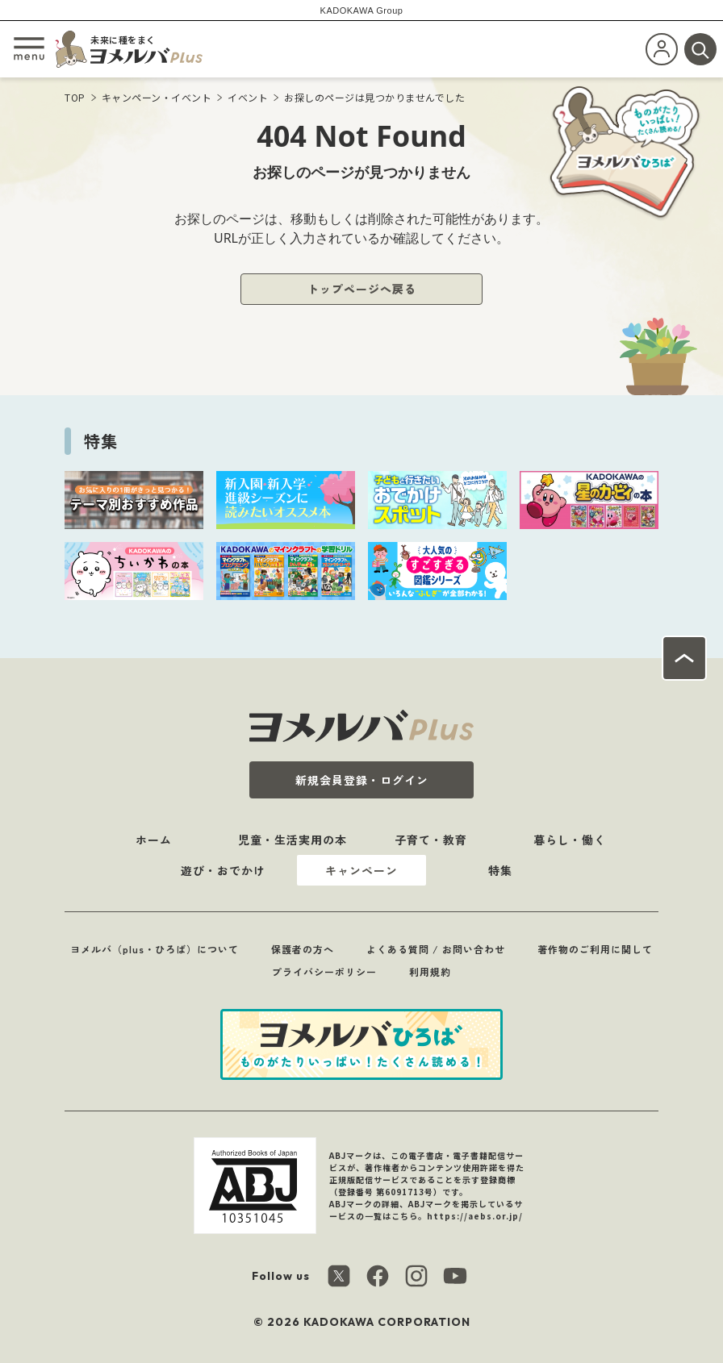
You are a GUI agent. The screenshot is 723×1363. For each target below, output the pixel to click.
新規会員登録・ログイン (361, 780)
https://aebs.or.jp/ (475, 1216)
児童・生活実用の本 (292, 840)
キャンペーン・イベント (157, 97)
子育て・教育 (431, 840)
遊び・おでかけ (223, 870)
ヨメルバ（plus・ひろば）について (154, 949)
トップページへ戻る (361, 289)
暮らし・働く (569, 840)
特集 (500, 870)
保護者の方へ (302, 949)
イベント (248, 97)
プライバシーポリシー (324, 971)
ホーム (154, 840)
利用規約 (430, 971)
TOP (75, 97)
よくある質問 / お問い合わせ (435, 949)
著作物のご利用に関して (595, 949)
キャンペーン (361, 870)
